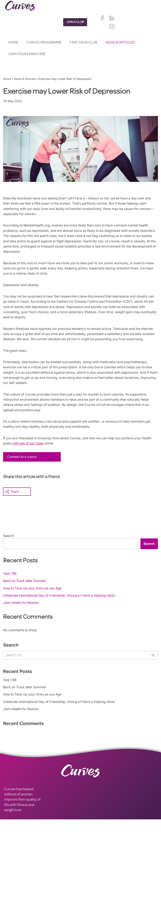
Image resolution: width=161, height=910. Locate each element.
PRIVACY (49, 871)
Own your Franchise (27, 54)
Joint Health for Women (21, 610)
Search (8, 543)
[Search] (76, 662)
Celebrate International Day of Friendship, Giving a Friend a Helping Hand (60, 603)
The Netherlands (91, 901)
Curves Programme (44, 43)
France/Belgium (90, 883)
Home (13, 43)
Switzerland (107, 887)
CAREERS (11, 876)
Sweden (85, 892)
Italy (94, 887)
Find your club (83, 43)
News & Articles (120, 43)
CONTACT (12, 871)
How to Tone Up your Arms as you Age (33, 596)
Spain (84, 887)
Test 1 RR (10, 581)
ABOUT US (12, 881)
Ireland (108, 878)
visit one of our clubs (29, 450)
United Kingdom (90, 878)
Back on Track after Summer (25, 588)
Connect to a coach (22, 464)
